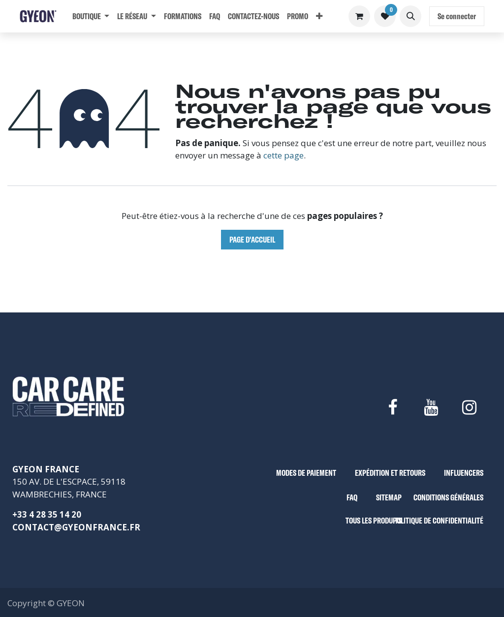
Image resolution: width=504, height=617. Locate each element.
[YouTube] (430, 407)
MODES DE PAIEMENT (306, 472)
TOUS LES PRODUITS (374, 520)
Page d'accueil (252, 239)
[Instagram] (469, 407)
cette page (283, 155)
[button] (410, 16)
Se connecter (457, 16)
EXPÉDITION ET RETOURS (390, 472)
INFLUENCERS (463, 472)
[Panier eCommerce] (359, 16)
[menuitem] (90, 16)
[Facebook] (392, 407)
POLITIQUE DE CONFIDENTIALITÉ (438, 520)
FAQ (351, 497)
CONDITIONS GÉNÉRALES (448, 497)
